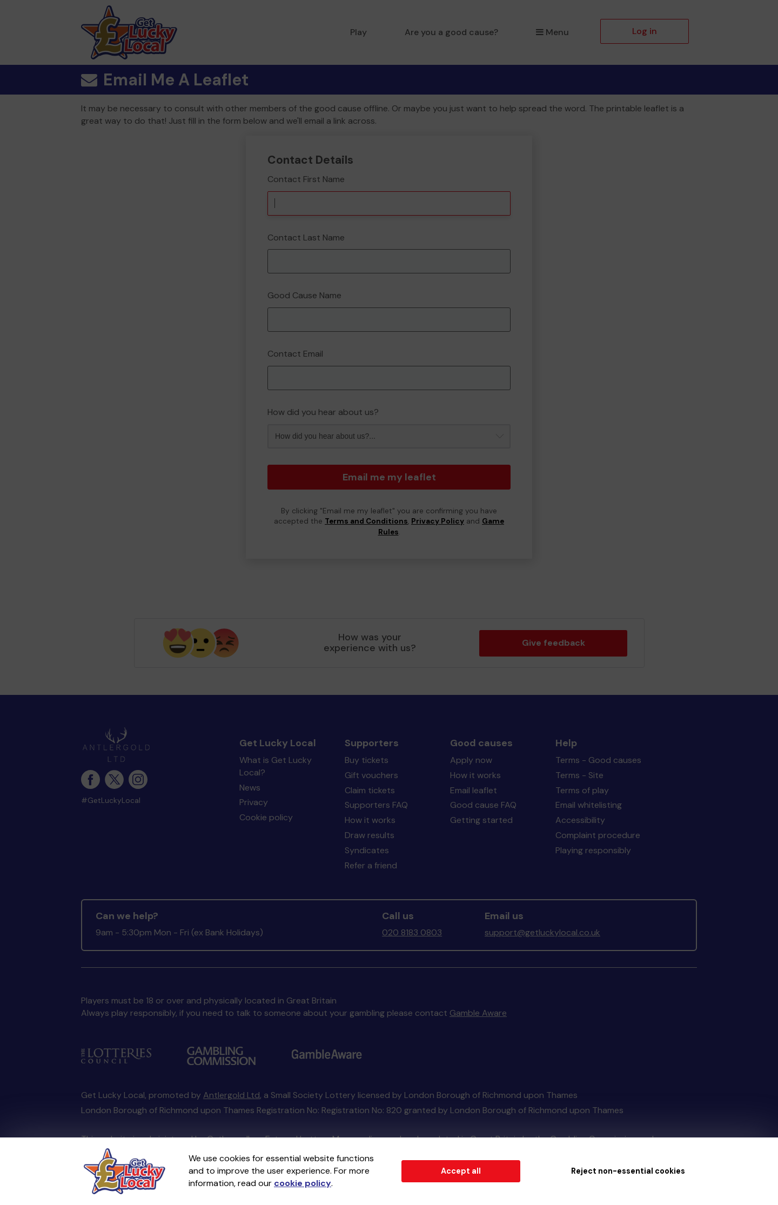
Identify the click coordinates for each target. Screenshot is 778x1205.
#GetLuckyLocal (110, 800)
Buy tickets (366, 760)
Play (358, 32)
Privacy (253, 802)
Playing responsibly (593, 850)
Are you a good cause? (451, 32)
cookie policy (302, 1183)
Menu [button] (552, 32)
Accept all (461, 1171)
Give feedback (553, 642)
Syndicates (367, 850)
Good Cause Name (304, 295)
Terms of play (582, 790)
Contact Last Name (306, 237)
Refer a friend (371, 865)
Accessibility (580, 820)
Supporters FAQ (376, 805)
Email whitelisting (588, 805)
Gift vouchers (371, 775)
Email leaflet (473, 790)
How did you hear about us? (323, 412)
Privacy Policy (437, 521)
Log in (644, 31)
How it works (370, 820)
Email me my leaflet (389, 477)
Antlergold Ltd (231, 1095)
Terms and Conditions (366, 521)
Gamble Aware (478, 1013)
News (249, 787)
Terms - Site (579, 775)
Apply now (471, 760)
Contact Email (295, 353)
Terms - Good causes (598, 760)
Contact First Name (306, 179)
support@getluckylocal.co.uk (542, 932)
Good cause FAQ (483, 805)
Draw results (369, 835)
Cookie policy (266, 817)
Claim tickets (370, 790)
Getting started (481, 820)
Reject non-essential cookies (628, 1171)
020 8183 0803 (412, 932)
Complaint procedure (597, 835)
